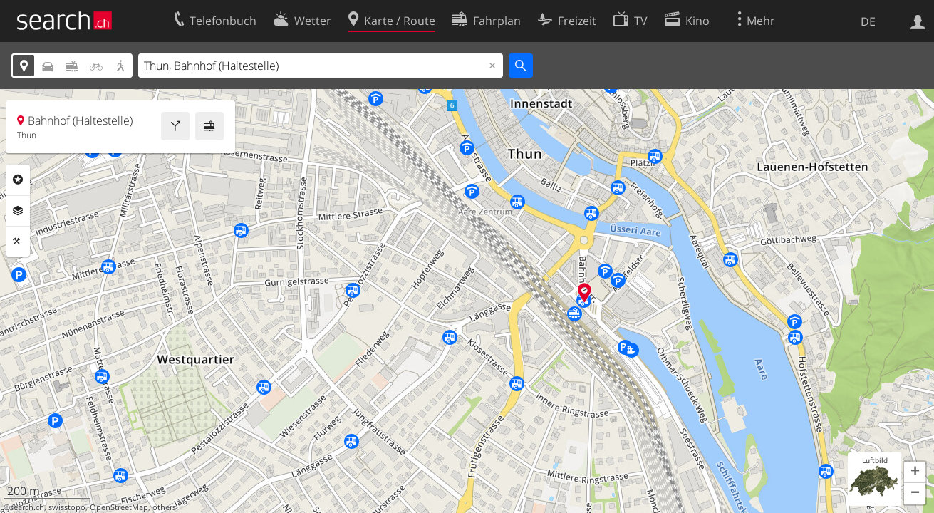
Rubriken (18, 180)
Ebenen (18, 211)
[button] (914, 472)
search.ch (27, 507)
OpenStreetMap (119, 507)
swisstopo (66, 507)
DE (868, 21)
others (164, 507)
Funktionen (18, 241)
